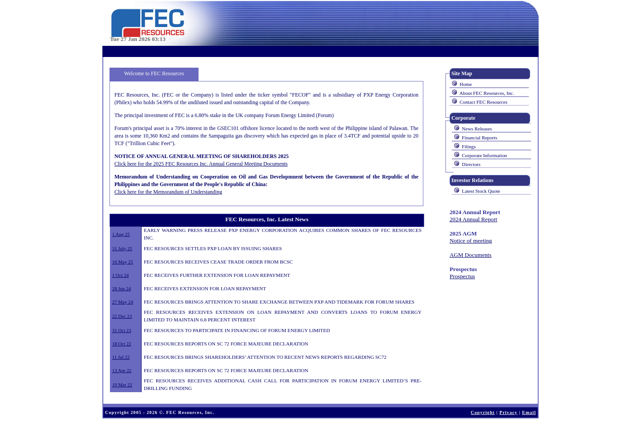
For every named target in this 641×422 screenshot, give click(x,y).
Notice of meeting (471, 240)
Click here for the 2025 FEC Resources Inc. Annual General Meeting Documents (201, 164)
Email (529, 412)
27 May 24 (122, 301)
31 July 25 (122, 248)
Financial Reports (479, 137)
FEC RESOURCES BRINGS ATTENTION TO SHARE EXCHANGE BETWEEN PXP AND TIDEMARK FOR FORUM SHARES (279, 301)
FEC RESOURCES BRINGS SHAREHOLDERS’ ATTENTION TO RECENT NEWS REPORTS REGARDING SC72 (265, 357)
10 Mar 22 (122, 384)
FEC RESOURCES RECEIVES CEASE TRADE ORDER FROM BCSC (218, 261)
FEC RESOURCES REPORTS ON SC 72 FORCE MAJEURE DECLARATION (226, 343)
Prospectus (462, 276)
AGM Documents (470, 255)
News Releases (477, 128)
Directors (471, 164)
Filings (469, 146)
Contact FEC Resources (483, 102)
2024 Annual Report (473, 219)
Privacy (508, 412)
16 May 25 (122, 261)
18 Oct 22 (121, 343)
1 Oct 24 (120, 275)
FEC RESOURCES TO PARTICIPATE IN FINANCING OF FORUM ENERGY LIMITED (237, 330)
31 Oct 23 (121, 330)
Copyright (483, 412)
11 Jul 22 (121, 357)
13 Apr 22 (121, 370)
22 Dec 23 (122, 316)
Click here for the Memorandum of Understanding (168, 192)
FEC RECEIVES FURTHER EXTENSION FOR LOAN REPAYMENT (217, 275)
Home (466, 84)
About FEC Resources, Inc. (486, 93)
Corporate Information (484, 155)
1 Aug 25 (121, 234)
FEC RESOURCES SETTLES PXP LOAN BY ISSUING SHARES (213, 248)
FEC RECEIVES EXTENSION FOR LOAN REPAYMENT (205, 288)
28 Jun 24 (121, 288)
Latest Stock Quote (481, 191)
